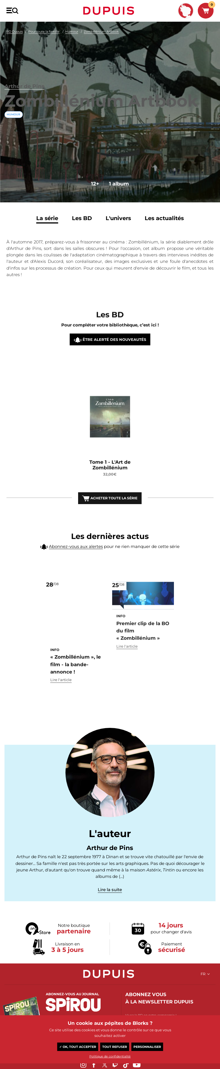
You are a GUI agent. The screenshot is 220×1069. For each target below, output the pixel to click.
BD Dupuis (14, 31)
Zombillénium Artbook (101, 31)
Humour (71, 31)
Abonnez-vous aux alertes (76, 560)
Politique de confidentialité (110, 1056)
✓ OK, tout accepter (77, 1047)
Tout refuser (114, 1047)
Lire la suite (110, 897)
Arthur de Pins (27, 62)
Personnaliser (147, 1047)
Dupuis (110, 10)
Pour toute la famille (44, 31)
